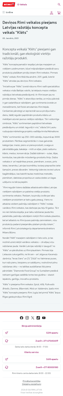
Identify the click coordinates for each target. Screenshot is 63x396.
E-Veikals (22, 4)
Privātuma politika (31, 381)
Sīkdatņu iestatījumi (31, 384)
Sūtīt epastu (31, 332)
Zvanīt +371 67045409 (31, 340)
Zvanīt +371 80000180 (31, 367)
